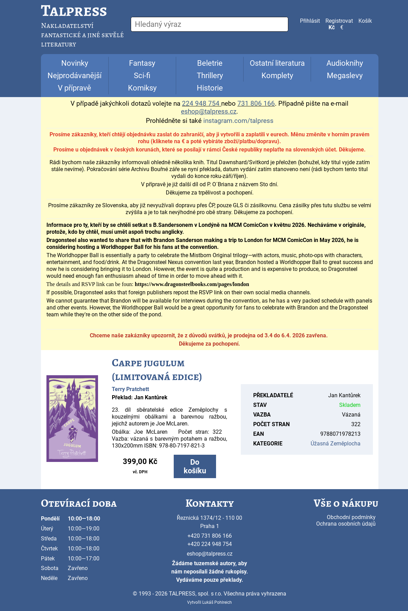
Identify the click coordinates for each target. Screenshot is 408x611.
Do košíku (195, 466)
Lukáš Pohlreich (217, 602)
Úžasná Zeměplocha (336, 443)
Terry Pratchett (130, 389)
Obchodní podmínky (351, 517)
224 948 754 (200, 103)
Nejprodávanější (74, 75)
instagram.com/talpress (238, 121)
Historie (210, 88)
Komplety (277, 75)
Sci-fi (142, 75)
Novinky (74, 63)
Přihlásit (310, 21)
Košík (365, 21)
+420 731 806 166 (209, 536)
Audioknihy (344, 63)
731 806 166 (256, 103)
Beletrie (210, 63)
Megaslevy (345, 75)
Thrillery (210, 75)
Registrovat (339, 21)
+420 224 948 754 (209, 544)
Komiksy (142, 88)
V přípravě (74, 88)
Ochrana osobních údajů (346, 523)
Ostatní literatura (277, 63)
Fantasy (142, 63)
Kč (332, 27)
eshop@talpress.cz (210, 553)
